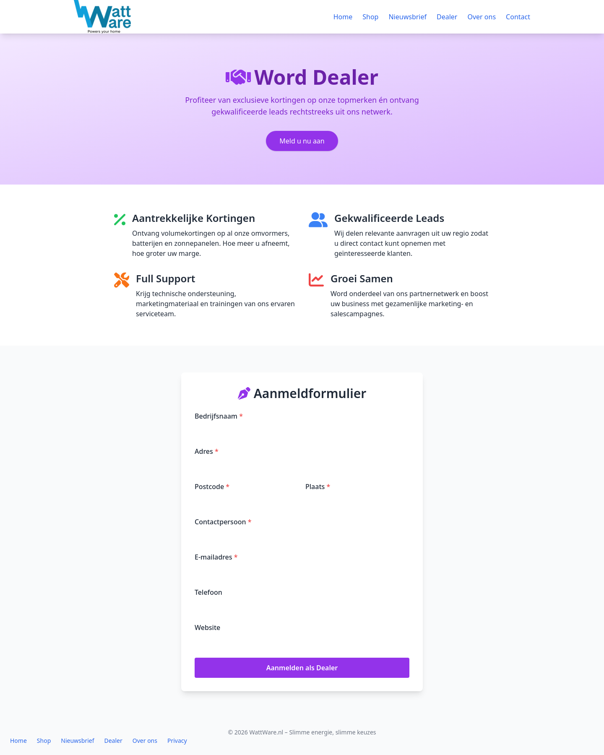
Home (343, 16)
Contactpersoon (223, 521)
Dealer (447, 16)
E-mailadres (216, 557)
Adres (207, 451)
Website (207, 627)
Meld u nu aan (302, 141)
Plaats (317, 486)
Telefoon (208, 592)
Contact (518, 16)
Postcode (212, 486)
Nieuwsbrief (407, 16)
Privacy (177, 741)
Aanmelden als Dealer (302, 667)
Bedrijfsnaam (219, 416)
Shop (370, 16)
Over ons (481, 16)
